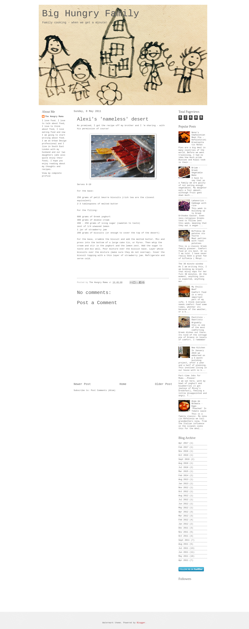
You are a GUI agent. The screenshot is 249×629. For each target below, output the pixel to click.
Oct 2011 (183, 536)
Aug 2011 (183, 544)
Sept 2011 (184, 540)
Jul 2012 (183, 499)
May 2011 (183, 556)
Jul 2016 (183, 467)
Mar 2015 (183, 471)
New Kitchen (198, 347)
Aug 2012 (183, 495)
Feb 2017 (183, 447)
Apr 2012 (183, 512)
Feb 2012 (183, 520)
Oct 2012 (183, 491)
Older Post (163, 384)
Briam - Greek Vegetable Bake (197, 171)
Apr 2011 (183, 560)
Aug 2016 (183, 463)
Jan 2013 (183, 483)
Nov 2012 (183, 487)
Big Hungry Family (90, 13)
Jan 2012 (183, 524)
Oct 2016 (183, 455)
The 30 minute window (190, 264)
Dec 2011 (183, 528)
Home (122, 384)
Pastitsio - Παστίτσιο (198, 318)
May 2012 (183, 508)
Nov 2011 (183, 532)
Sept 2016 (184, 459)
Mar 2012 (183, 516)
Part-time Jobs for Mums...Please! (189, 376)
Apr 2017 (183, 443)
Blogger (141, 623)
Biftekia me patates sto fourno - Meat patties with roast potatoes (199, 237)
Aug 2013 (183, 479)
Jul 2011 (183, 548)
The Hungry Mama (54, 116)
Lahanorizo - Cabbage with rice (199, 203)
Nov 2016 (183, 451)
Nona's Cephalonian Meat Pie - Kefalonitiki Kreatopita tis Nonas (199, 138)
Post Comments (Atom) (103, 390)
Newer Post (82, 384)
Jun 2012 (183, 504)
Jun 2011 (183, 552)
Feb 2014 (183, 475)
